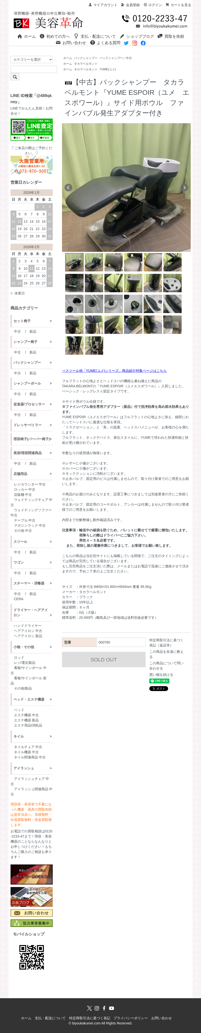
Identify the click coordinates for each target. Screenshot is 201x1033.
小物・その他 (23, 647)
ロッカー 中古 (25, 489)
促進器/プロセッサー (29, 404)
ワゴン (18, 562)
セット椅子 (22, 321)
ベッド (19, 710)
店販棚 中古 (23, 495)
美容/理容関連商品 (27, 453)
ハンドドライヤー (27, 626)
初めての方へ (54, 36)
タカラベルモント (86, 63)
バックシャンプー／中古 (116, 58)
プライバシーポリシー (130, 1018)
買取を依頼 (170, 36)
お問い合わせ (70, 42)
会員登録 (130, 5)
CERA (19, 599)
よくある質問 (105, 42)
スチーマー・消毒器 (28, 583)
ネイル (18, 736)
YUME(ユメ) (108, 69)
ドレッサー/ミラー (27, 425)
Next (184, 188)
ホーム (26, 36)
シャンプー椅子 (25, 342)
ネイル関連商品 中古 (30, 757)
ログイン (152, 5)
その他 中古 (23, 531)
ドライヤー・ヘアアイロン (30, 612)
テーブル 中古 (25, 520)
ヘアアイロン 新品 (28, 636)
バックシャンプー (86, 58)
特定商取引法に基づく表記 (89, 1018)
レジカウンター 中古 (30, 484)
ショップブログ (136, 36)
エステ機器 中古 (26, 715)
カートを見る (178, 5)
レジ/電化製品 (25, 663)
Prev (68, 188)
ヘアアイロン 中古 (28, 631)
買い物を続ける (161, 675)
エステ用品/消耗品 (28, 725)
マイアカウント (102, 5)
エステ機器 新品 (26, 720)
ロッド (19, 657)
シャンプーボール (27, 383)
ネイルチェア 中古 (28, 747)
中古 (17, 331)
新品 (32, 331)
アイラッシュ (23, 768)
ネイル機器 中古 (26, 752)
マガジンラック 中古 (30, 525)
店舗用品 (20, 474)
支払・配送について (95, 36)
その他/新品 (23, 688)
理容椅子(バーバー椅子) (31, 439)
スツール (20, 542)
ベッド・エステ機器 (28, 699)
